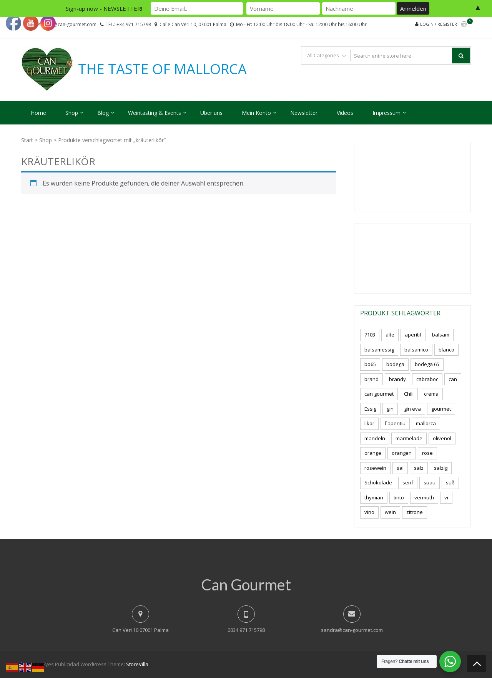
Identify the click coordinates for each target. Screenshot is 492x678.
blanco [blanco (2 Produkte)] (446, 349)
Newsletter (303, 112)
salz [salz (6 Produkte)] (419, 467)
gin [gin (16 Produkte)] (390, 408)
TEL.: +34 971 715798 (128, 24)
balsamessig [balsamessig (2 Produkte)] (379, 349)
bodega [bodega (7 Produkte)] (395, 364)
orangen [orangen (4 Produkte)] (402, 452)
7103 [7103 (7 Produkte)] (369, 334)
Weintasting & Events (154, 112)
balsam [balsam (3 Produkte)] (440, 334)
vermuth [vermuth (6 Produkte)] (424, 497)
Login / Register (438, 24)
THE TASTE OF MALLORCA (162, 69)
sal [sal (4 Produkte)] (400, 467)
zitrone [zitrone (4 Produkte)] (414, 512)
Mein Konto (256, 112)
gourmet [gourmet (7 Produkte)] (441, 408)
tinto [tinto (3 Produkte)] (399, 497)
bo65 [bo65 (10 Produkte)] (370, 364)
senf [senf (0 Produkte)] (407, 482)
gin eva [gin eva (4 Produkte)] (412, 408)
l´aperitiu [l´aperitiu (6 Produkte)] (395, 423)
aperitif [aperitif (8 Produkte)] (413, 334)
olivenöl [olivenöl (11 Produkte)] (442, 438)
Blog (103, 112)
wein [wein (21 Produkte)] (390, 512)
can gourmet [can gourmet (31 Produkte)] (379, 393)
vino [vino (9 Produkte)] (369, 512)
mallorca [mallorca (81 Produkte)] (426, 423)
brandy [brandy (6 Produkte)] (397, 379)
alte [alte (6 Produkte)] (390, 334)
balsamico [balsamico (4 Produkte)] (416, 349)
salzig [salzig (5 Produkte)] (440, 467)
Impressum (386, 112)
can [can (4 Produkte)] (453, 379)
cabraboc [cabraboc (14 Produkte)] (427, 379)
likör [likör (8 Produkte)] (369, 423)
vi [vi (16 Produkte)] (446, 497)
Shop (71, 112)
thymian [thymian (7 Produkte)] (373, 497)
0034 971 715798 (246, 630)
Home (38, 112)
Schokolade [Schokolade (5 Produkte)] (378, 482)
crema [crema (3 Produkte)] (431, 393)
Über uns (211, 112)
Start (27, 140)
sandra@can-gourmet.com (352, 630)
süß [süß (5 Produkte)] (450, 482)
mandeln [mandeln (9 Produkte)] (374, 438)
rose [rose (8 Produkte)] (427, 452)
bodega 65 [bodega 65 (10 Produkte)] (427, 364)
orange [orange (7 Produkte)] (372, 452)
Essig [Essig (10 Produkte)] (370, 408)
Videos (345, 112)
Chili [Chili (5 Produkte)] (409, 393)
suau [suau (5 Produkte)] (429, 482)
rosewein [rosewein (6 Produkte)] (375, 467)
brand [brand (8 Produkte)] (371, 379)
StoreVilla (137, 664)
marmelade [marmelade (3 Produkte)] (409, 438)
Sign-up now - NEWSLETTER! (104, 8)
